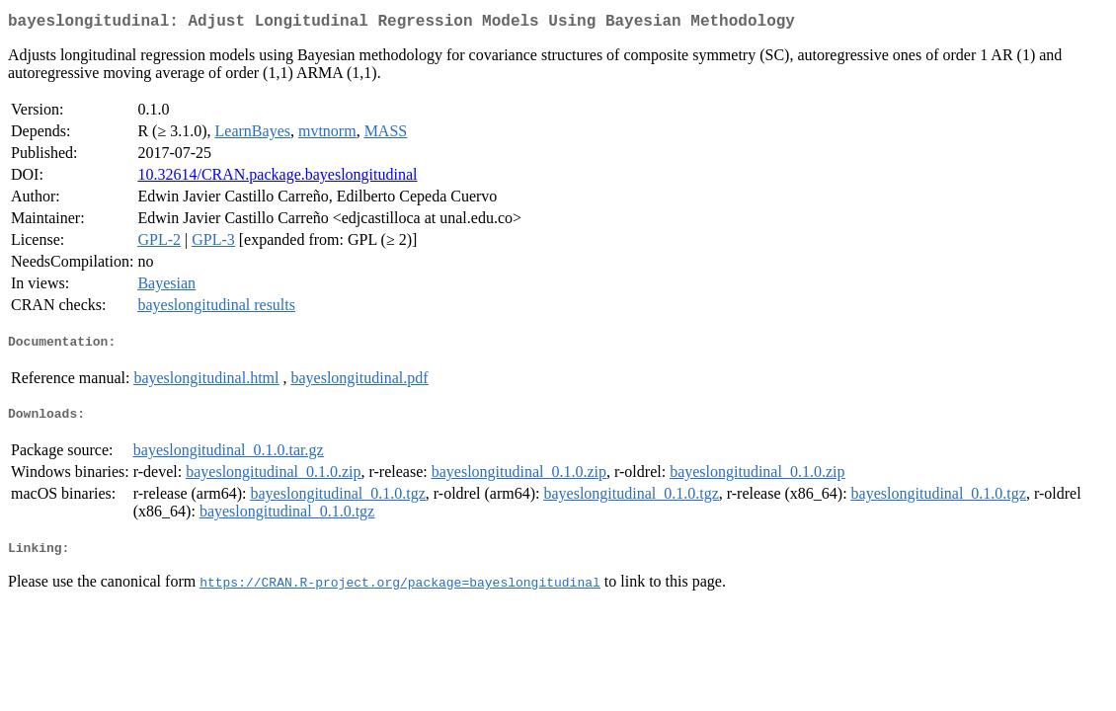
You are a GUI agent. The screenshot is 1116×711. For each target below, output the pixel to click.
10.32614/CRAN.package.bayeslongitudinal (277, 178)
